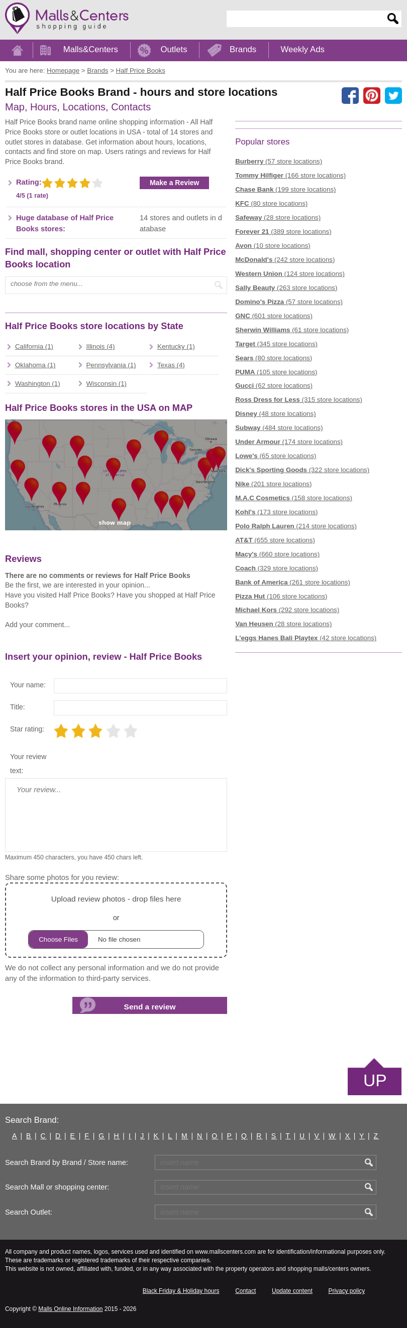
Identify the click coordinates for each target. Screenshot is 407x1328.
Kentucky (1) (176, 346)
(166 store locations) (290, 175)
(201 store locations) (273, 484)
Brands (243, 49)
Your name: (28, 685)
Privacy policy (347, 1290)
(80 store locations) (271, 203)
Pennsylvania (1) (111, 365)
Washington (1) (37, 383)
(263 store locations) (286, 287)
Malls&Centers (90, 49)
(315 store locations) (298, 399)
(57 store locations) (278, 161)
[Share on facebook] (350, 95)
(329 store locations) (276, 568)
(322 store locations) (302, 470)
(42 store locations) (305, 638)
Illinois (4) (100, 346)
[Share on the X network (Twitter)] (393, 95)
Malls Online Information (70, 1308)
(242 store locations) (285, 259)
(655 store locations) (275, 540)
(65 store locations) (275, 456)
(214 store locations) (296, 526)
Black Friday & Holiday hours (181, 1290)
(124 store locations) (290, 273)
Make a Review (174, 183)
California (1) (34, 346)
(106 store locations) (281, 596)
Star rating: (27, 729)
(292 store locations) (287, 610)
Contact (245, 1290)
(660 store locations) (277, 554)
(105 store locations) (276, 372)
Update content (292, 1290)
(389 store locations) (283, 231)
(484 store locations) (279, 427)
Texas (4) (171, 365)
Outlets (173, 49)
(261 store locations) (292, 582)
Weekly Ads (303, 49)
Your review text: (28, 764)
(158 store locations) (293, 498)
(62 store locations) (274, 385)
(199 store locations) (285, 189)
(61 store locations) (292, 330)
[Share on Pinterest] (371, 95)
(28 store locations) (278, 217)
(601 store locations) (274, 316)
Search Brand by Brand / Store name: (66, 1162)
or (116, 920)
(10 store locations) (273, 245)
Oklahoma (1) (35, 365)
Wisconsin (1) (106, 383)
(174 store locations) (289, 442)
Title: (17, 707)
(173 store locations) (276, 512)
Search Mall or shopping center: (57, 1187)
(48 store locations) (275, 413)
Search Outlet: (28, 1212)
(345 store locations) (276, 344)
